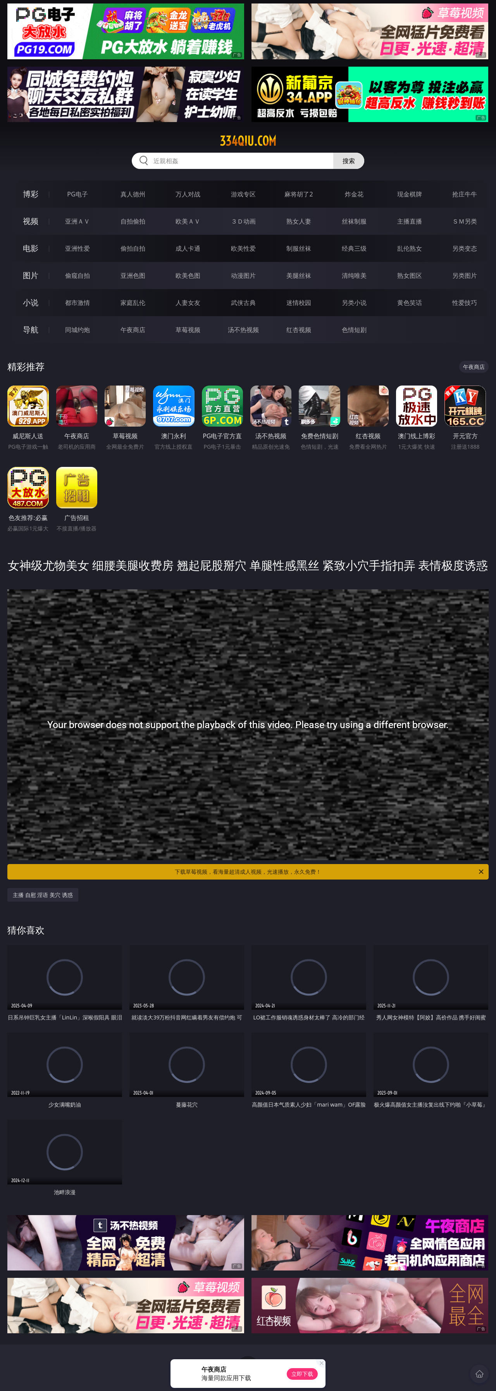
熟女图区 (409, 275)
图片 (30, 275)
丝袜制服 (354, 221)
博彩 (30, 194)
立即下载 (302, 1373)
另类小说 (354, 302)
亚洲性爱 (77, 248)
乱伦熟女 (409, 248)
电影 (30, 248)
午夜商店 (133, 329)
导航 (30, 329)
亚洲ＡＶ (77, 221)
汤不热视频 (243, 329)
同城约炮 (77, 329)
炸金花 (354, 194)
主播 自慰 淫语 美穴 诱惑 (43, 895)
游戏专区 (243, 194)
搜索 (349, 161)
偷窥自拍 (77, 275)
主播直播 (409, 221)
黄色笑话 (409, 302)
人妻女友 (188, 302)
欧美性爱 (243, 248)
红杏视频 (298, 329)
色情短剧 (354, 329)
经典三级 (354, 248)
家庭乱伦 (133, 302)
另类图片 (464, 275)
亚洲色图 (133, 275)
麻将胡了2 (298, 194)
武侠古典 (243, 302)
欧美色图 (188, 275)
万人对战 (188, 194)
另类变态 (464, 248)
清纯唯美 (354, 275)
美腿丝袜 (298, 275)
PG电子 (77, 194)
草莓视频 (188, 329)
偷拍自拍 (133, 248)
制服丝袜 (298, 248)
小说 (30, 302)
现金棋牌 (409, 194)
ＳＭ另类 (464, 221)
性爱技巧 (464, 302)
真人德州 (133, 194)
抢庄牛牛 (464, 194)
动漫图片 (243, 275)
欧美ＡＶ (188, 221)
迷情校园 (298, 302)
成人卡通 (188, 248)
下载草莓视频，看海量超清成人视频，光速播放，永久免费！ (330, 871)
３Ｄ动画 (243, 221)
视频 (30, 221)
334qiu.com (248, 141)
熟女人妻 (298, 221)
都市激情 (77, 302)
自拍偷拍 (133, 221)
